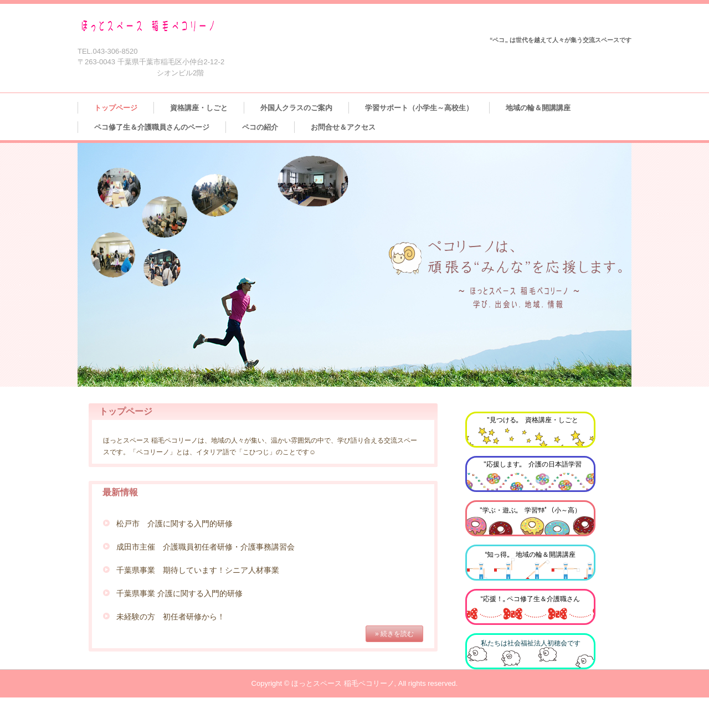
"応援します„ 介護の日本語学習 (532, 464)
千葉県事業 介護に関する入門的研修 (179, 593)
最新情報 (120, 492)
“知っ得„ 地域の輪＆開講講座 (530, 554)
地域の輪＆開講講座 (538, 108)
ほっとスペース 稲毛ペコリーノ (179, 26)
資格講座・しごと (199, 108)
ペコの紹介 (260, 127)
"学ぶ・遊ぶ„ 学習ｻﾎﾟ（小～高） (530, 510)
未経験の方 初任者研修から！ (170, 616)
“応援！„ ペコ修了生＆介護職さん (530, 599)
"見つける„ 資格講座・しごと (532, 420)
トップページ (115, 108)
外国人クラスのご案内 (296, 108)
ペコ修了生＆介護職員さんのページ (151, 127)
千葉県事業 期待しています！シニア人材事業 (197, 570)
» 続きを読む (394, 634)
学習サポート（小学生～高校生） (419, 108)
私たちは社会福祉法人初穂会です (530, 643)
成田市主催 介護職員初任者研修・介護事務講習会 (205, 546)
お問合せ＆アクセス (343, 127)
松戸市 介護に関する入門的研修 (174, 523)
